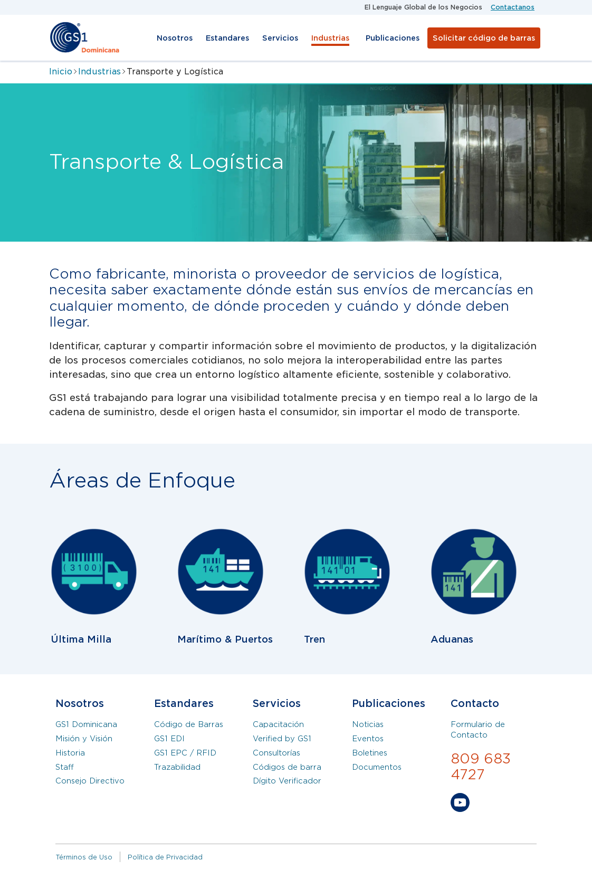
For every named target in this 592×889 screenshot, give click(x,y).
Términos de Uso (83, 857)
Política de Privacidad (165, 857)
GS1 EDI (169, 738)
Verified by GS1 (282, 738)
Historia (70, 753)
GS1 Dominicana (86, 724)
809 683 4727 (481, 766)
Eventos (368, 738)
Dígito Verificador (287, 781)
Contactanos (512, 7)
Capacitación (278, 724)
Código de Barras (188, 724)
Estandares (227, 38)
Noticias (368, 724)
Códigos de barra (287, 767)
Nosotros (175, 38)
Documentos (377, 767)
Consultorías (276, 753)
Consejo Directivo (90, 781)
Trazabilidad (177, 767)
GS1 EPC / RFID (185, 753)
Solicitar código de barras (484, 38)
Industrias (330, 38)
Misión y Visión (83, 738)
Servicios (280, 38)
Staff (64, 767)
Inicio (60, 71)
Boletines (369, 753)
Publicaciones (392, 38)
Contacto (475, 703)
